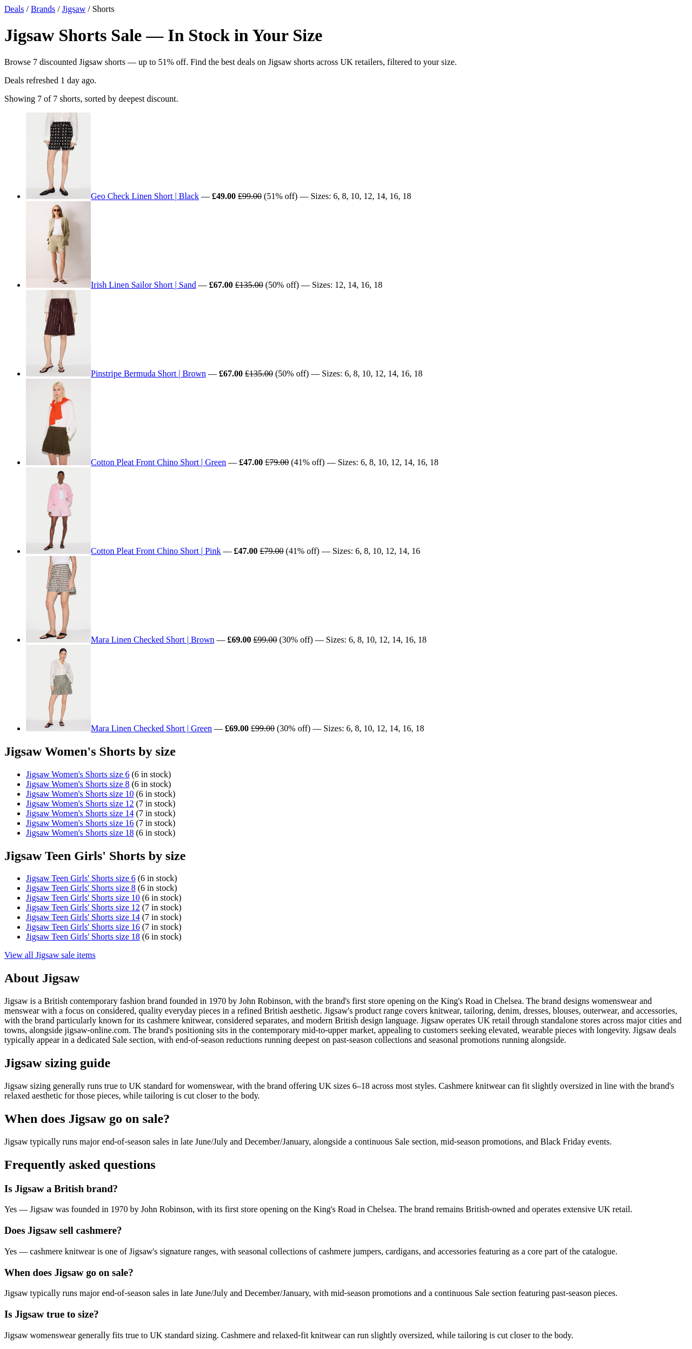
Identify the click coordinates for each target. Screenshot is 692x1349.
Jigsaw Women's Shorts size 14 (80, 813)
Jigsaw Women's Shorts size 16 (80, 823)
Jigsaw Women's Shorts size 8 (78, 784)
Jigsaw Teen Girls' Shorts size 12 (83, 907)
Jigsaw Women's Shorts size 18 (80, 832)
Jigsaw (74, 9)
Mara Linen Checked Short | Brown (152, 639)
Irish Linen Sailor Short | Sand (143, 284)
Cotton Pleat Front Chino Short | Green (158, 462)
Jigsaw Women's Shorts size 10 (80, 793)
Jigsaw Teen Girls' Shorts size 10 (83, 897)
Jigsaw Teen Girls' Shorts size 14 (83, 917)
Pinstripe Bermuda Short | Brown (148, 373)
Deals (14, 9)
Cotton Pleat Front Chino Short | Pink (156, 551)
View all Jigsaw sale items (50, 955)
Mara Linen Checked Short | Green (151, 728)
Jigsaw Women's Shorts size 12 (80, 803)
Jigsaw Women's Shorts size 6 (78, 774)
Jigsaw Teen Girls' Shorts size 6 (81, 878)
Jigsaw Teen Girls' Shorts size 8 (81, 887)
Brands (43, 9)
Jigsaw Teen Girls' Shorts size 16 (83, 926)
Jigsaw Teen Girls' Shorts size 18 (83, 936)
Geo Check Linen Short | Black (145, 196)
